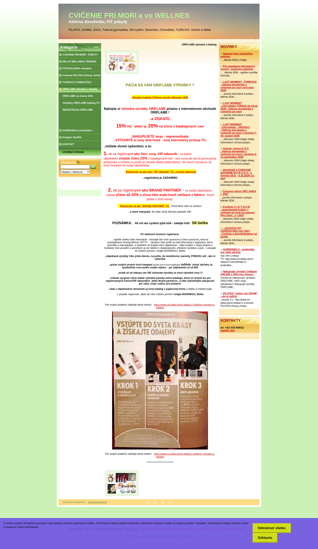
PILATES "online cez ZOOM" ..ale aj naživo (239, 295)
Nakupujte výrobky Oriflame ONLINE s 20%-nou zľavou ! (239, 273)
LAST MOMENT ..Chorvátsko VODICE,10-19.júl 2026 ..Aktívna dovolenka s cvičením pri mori (239, 107)
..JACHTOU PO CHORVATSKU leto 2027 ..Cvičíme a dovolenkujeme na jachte (239, 232)
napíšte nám (228, 330)
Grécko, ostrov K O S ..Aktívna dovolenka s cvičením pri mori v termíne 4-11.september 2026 (239, 152)
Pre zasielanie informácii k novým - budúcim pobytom (238, 68)
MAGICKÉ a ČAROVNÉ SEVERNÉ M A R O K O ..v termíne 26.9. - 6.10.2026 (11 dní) (237, 174)
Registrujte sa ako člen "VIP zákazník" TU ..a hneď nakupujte (161, 171)
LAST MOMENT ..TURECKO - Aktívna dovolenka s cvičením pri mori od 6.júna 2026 (238, 86)
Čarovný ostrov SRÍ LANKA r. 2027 (238, 193)
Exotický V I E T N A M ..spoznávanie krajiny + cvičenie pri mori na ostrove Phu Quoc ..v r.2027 (237, 211)
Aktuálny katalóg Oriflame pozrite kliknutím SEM (160, 97)
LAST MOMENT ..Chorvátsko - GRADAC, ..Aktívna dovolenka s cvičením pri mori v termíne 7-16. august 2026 (239, 130)
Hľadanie (68, 163)
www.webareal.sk (97, 502)
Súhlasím (265, 537)
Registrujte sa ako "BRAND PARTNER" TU (145, 206)
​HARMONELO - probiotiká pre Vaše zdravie (237, 251)
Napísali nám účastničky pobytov (237, 55)
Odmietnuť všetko (272, 528)
